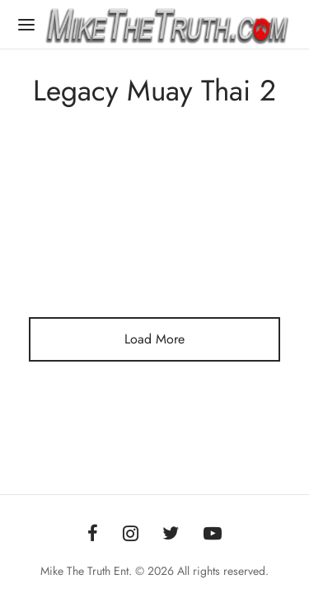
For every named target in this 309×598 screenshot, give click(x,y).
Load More (154, 338)
